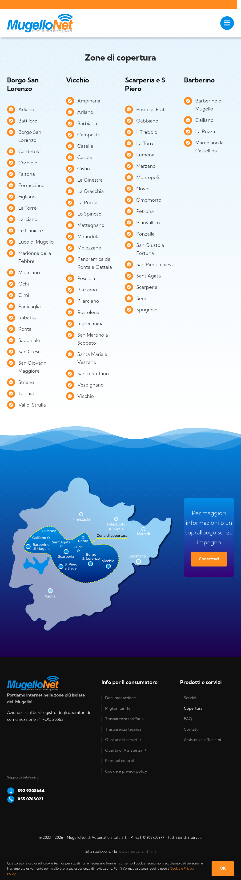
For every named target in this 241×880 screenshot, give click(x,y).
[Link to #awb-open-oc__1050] (227, 23)
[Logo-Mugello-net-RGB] (40, 15)
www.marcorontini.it (137, 851)
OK (223, 868)
